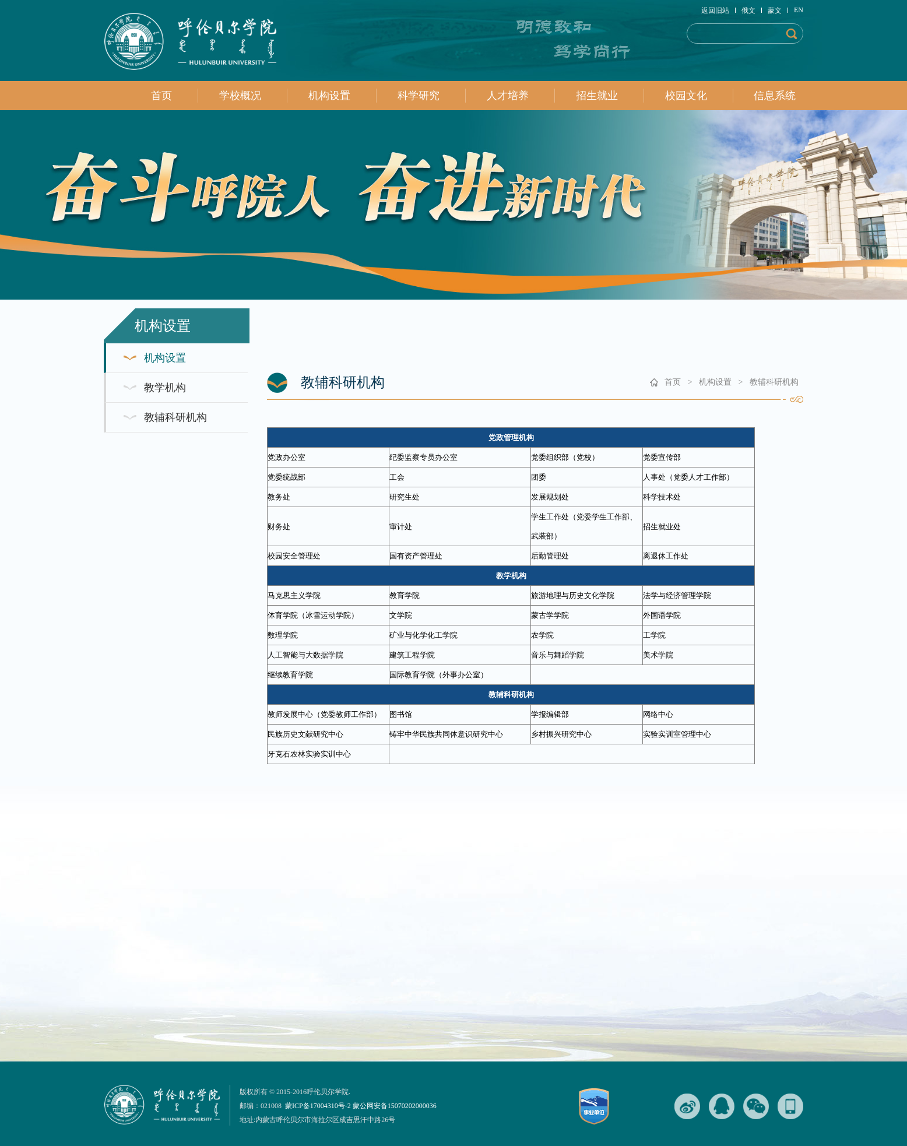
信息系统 (775, 95)
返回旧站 (718, 10)
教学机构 (165, 387)
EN (798, 10)
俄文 (751, 10)
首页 (161, 95)
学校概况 (240, 95)
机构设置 (329, 95)
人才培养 (508, 95)
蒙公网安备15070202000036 (395, 1106)
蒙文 (778, 10)
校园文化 (686, 95)
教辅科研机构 (175, 417)
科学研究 (419, 95)
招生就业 (597, 95)
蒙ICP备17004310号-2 (318, 1106)
